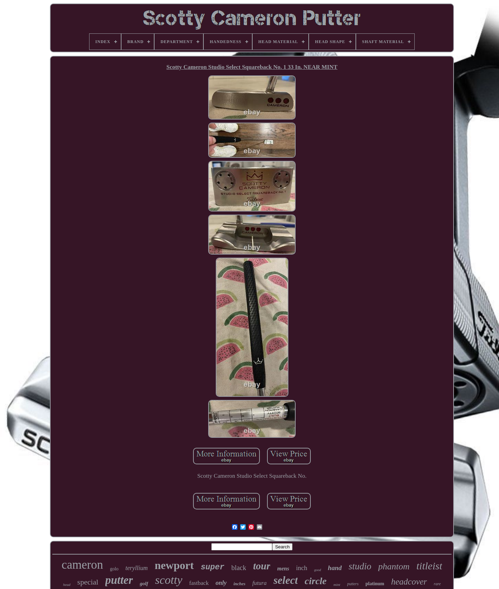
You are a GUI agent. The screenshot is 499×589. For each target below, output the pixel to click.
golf (144, 583)
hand (335, 567)
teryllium (136, 568)
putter (119, 580)
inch (301, 567)
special (87, 582)
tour (261, 565)
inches (240, 583)
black (238, 567)
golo (114, 568)
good (317, 570)
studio (360, 566)
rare (437, 583)
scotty (168, 580)
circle (316, 581)
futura (259, 583)
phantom (394, 566)
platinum (374, 583)
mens (283, 568)
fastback (199, 583)
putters (353, 583)
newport (174, 565)
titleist (429, 565)
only (220, 582)
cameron (82, 564)
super (212, 567)
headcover (409, 581)
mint (336, 584)
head (66, 584)
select (286, 580)
